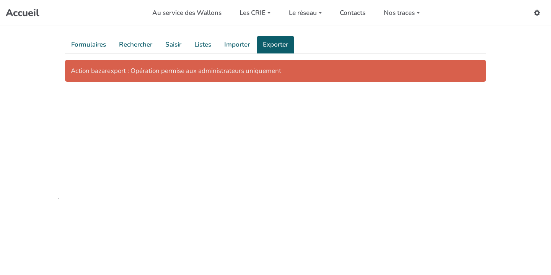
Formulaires (88, 44)
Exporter (275, 44)
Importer (237, 44)
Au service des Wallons (187, 12)
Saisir (173, 44)
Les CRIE (255, 12)
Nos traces (402, 12)
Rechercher (135, 44)
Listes (202, 44)
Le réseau (305, 12)
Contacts (352, 12)
